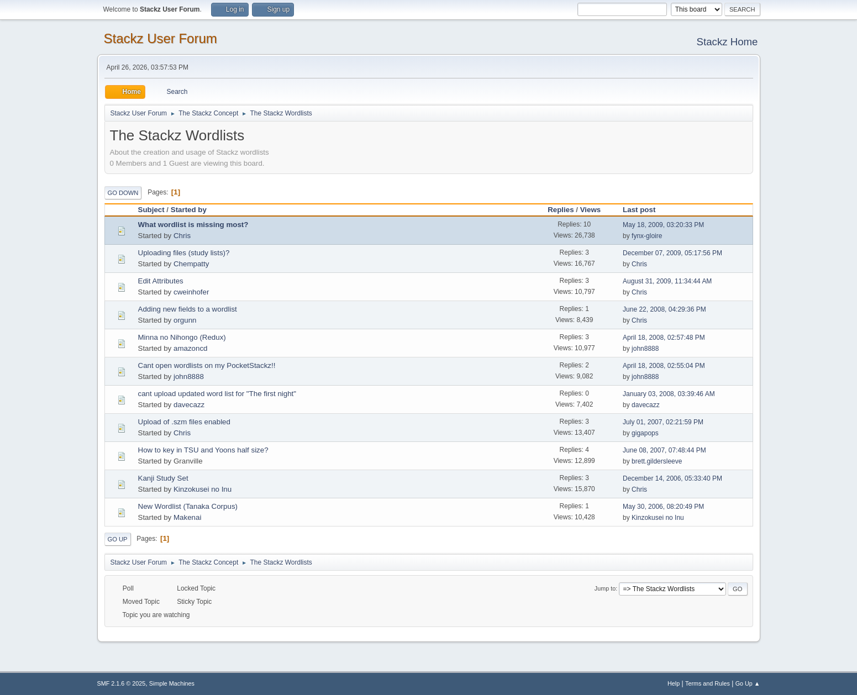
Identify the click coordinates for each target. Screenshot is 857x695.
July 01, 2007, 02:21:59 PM (663, 422)
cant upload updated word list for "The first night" (217, 393)
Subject (151, 210)
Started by (189, 210)
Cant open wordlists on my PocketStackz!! (207, 365)
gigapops (645, 433)
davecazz (188, 405)
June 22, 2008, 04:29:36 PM (664, 309)
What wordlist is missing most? (193, 224)
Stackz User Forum (160, 38)
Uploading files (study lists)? (184, 253)
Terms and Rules (707, 683)
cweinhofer (191, 292)
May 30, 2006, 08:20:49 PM (663, 506)
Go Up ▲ (747, 683)
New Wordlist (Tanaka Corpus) (188, 506)
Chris (182, 235)
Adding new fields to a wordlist (187, 309)
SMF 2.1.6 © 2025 (121, 683)
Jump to (605, 588)
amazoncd (190, 348)
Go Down (123, 192)
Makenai (187, 517)
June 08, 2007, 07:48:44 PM (664, 450)
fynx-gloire (647, 236)
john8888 (645, 348)
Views (590, 210)
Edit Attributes (160, 281)
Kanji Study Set (163, 478)
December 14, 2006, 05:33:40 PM (672, 478)
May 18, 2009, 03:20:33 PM (663, 225)
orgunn (185, 320)
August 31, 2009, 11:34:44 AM (667, 281)
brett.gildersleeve (657, 461)
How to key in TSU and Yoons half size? (203, 450)
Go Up (118, 539)
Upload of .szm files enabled (184, 422)
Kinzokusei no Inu (202, 489)
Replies (561, 210)
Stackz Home (727, 42)
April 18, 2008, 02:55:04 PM (664, 366)
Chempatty (191, 264)
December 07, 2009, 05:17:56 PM (672, 253)
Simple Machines (171, 683)
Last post (644, 210)
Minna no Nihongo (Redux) (182, 337)
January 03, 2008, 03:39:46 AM (669, 394)
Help (673, 683)
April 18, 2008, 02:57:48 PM (664, 337)
